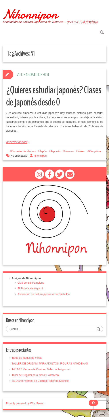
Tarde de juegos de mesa (27, 357)
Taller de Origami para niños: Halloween (35, 375)
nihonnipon (40, 155)
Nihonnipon (30, 14)
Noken (81, 151)
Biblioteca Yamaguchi (30, 288)
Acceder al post (16, 142)
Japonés (55, 151)
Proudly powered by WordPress (24, 403)
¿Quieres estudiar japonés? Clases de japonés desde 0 (53, 96)
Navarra (69, 151)
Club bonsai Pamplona (30, 282)
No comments (19, 155)
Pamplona (95, 151)
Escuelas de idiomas (23, 151)
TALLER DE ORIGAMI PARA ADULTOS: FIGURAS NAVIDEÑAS (50, 363)
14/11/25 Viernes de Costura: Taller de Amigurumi (41, 369)
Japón (43, 151)
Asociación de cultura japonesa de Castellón (43, 294)
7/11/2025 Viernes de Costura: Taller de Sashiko (40, 380)
